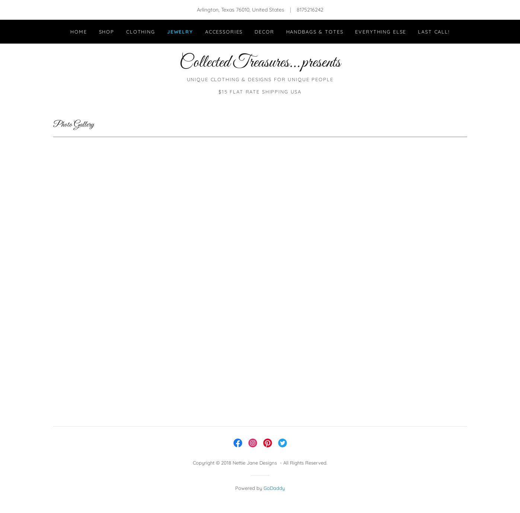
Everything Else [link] (380, 32)
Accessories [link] (224, 32)
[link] (260, 64)
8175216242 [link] (310, 9)
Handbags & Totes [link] (315, 32)
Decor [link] (264, 32)
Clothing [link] (140, 32)
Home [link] (78, 32)
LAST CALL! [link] (434, 32)
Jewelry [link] (180, 32)
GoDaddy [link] (274, 488)
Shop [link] (106, 32)
